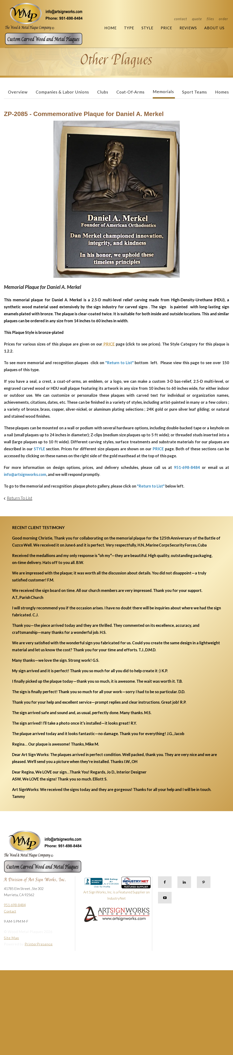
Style (147, 28)
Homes (222, 91)
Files (210, 18)
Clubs (102, 91)
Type (129, 28)
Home (110, 28)
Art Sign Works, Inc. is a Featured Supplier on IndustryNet (117, 890)
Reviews (188, 28)
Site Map (11, 938)
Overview (18, 91)
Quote (197, 18)
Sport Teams (194, 91)
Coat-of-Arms (130, 91)
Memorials (163, 91)
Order (223, 18)
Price (166, 28)
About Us (214, 28)
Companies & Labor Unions (62, 91)
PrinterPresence (39, 944)
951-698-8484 (15, 905)
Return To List (19, 498)
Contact (180, 18)
